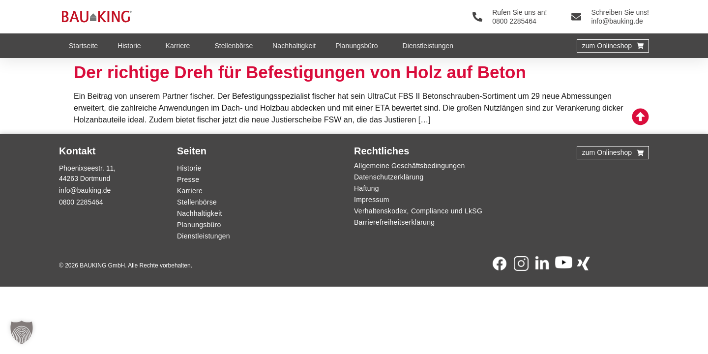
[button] (21, 332)
